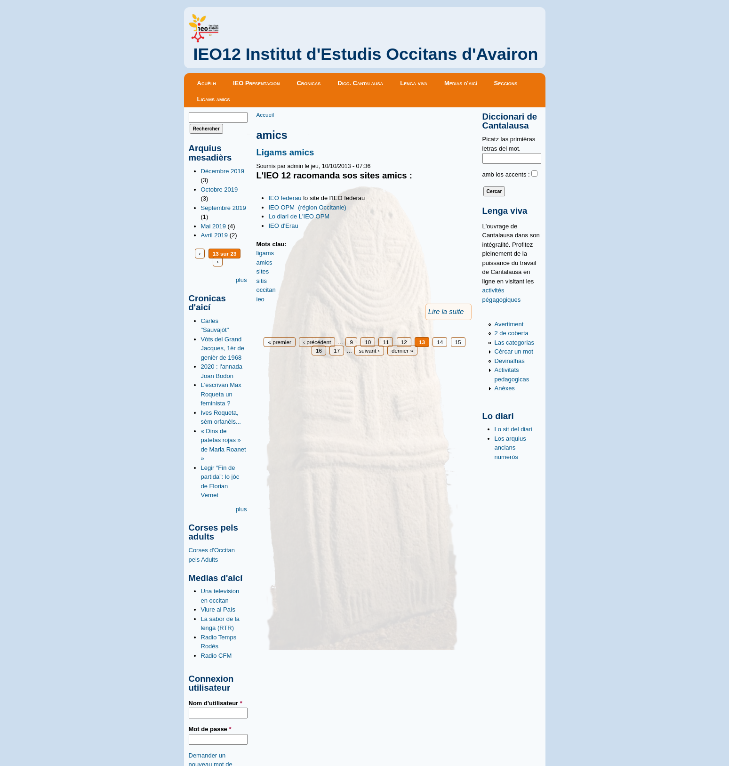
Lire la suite (446, 311)
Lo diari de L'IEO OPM (299, 216)
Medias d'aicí (460, 83)
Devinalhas (510, 360)
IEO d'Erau (283, 225)
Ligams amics (213, 99)
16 (319, 350)
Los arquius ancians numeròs (510, 447)
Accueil (265, 115)
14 (440, 342)
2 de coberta (512, 333)
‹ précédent (317, 342)
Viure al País (218, 609)
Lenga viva (413, 83)
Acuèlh (206, 83)
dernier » (402, 350)
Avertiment (509, 324)
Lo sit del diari (513, 429)
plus (241, 279)
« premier (279, 342)
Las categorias (515, 342)
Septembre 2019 (223, 207)
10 (368, 342)
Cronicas (308, 83)
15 (458, 342)
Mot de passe (210, 729)
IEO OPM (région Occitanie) (307, 207)
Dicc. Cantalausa (360, 83)
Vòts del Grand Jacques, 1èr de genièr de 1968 (223, 348)
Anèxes (505, 388)
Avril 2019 (214, 235)
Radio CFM (216, 655)
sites (262, 271)
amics (264, 262)
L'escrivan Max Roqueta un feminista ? (221, 394)
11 (386, 342)
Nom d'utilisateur (215, 703)
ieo (260, 299)
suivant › (369, 350)
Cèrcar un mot (514, 351)
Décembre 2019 (223, 171)
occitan (266, 289)
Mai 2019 (213, 226)
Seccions (506, 83)
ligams (265, 253)
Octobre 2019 (219, 189)
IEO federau (285, 198)
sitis (261, 280)
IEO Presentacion (256, 83)
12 (404, 342)
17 (337, 350)
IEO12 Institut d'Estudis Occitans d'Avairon (365, 54)
